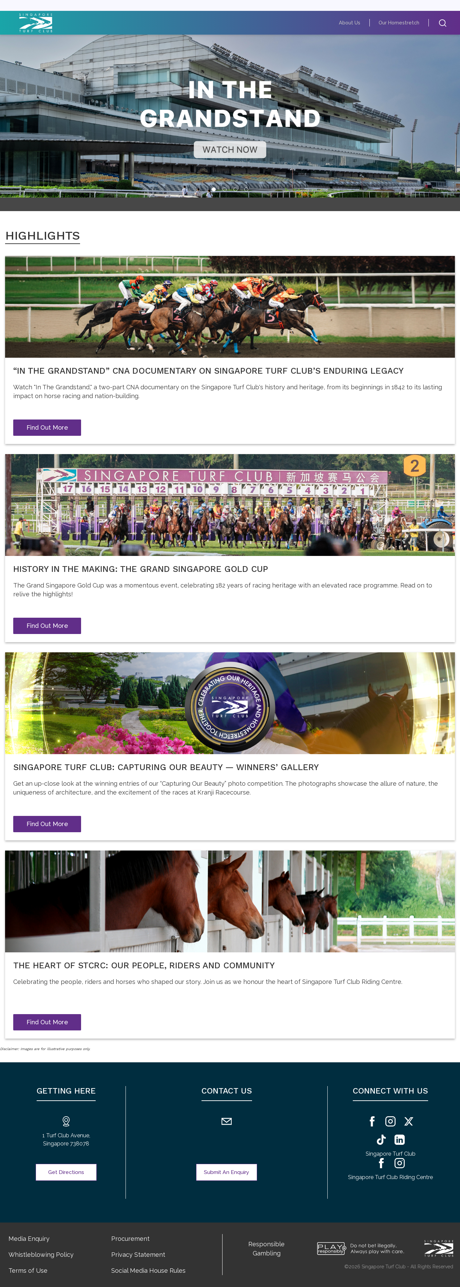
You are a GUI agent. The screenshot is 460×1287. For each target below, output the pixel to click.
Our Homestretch (402, 22)
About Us (358, 22)
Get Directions (66, 1172)
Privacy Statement (138, 1254)
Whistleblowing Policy (41, 1254)
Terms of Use (27, 1270)
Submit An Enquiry (227, 1172)
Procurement (130, 1238)
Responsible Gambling (266, 1249)
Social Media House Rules (148, 1270)
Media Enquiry (29, 1238)
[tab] (214, 189)
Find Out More (47, 427)
